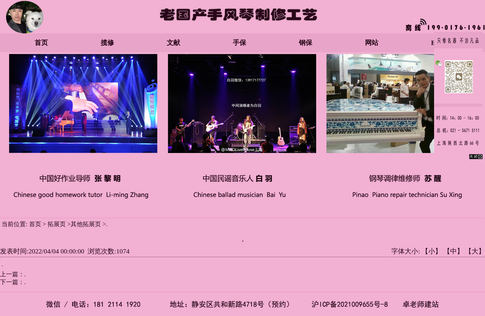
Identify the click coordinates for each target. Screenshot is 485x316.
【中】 (453, 251)
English (442, 42)
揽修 (107, 42)
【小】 (432, 251)
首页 (41, 42)
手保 (239, 42)
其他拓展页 (86, 224)
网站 (371, 42)
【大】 (475, 251)
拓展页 (57, 224)
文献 (173, 42)
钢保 (305, 42)
